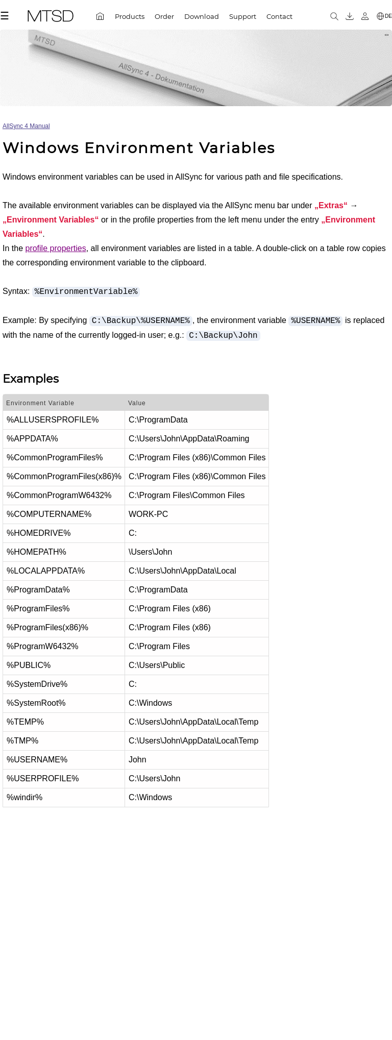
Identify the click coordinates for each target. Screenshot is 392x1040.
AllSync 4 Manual (26, 126)
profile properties (55, 248)
